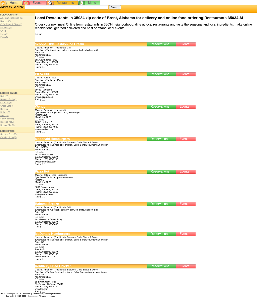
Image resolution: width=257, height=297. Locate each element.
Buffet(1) (4, 96)
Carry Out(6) (6, 103)
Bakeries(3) (5, 21)
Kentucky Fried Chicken (53, 266)
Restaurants (65, 2)
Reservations (160, 44)
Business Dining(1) (8, 99)
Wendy (40, 106)
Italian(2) (4, 34)
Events (37, 2)
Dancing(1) (5, 109)
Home (14, 2)
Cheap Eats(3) (6, 106)
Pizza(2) (4, 37)
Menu (92, 2)
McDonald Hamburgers (52, 233)
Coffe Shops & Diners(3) (11, 24)
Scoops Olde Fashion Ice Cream (59, 44)
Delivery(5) (5, 112)
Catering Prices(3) (8, 137)
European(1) (6, 28)
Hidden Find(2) (7, 122)
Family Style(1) (7, 119)
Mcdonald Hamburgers (52, 139)
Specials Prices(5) (8, 134)
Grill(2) (3, 31)
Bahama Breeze (47, 204)
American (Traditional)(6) (11, 18)
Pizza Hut (42, 74)
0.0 (43, 67)
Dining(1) (4, 115)
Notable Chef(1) (7, 125)
